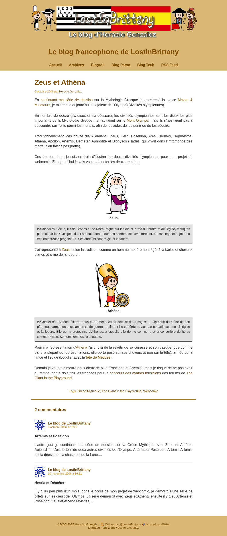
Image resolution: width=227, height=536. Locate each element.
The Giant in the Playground (121, 391)
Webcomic (150, 391)
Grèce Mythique (88, 391)
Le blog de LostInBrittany (69, 423)
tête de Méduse (98, 357)
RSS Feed (169, 65)
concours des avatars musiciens (135, 373)
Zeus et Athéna (60, 82)
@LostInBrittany (130, 524)
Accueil (55, 65)
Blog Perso (121, 65)
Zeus (66, 250)
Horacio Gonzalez (70, 91)
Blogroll (97, 65)
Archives (76, 65)
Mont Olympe (137, 120)
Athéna (81, 347)
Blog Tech (145, 65)
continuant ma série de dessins (66, 100)
